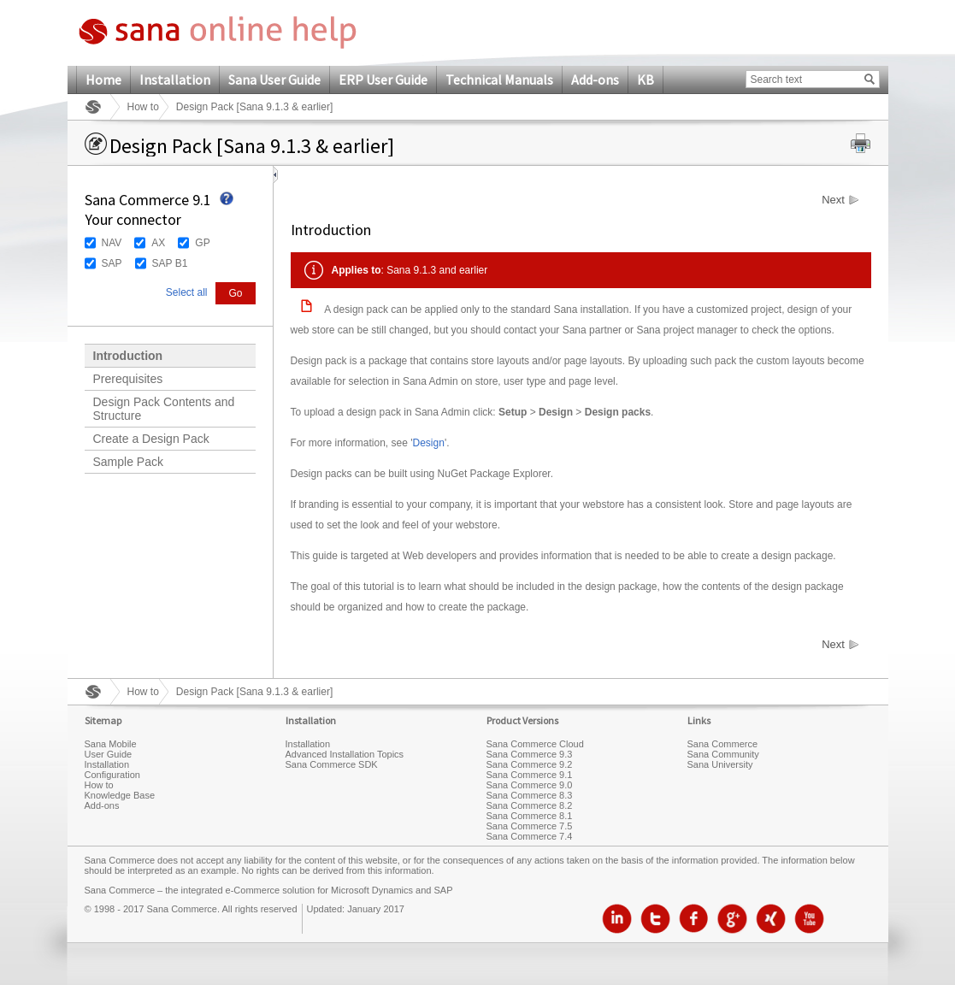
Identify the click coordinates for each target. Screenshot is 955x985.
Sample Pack (128, 462)
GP (202, 243)
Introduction (128, 356)
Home (103, 79)
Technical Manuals (499, 79)
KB (645, 79)
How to (143, 107)
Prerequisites (128, 379)
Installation (174, 79)
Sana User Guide (274, 79)
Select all (187, 292)
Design (429, 443)
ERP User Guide (383, 79)
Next (833, 200)
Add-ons (595, 79)
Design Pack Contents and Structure (164, 408)
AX (158, 243)
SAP (112, 263)
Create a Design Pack (151, 438)
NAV (112, 243)
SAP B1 (170, 263)
